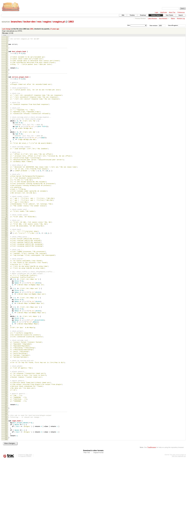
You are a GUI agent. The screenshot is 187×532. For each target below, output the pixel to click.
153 (6, 366)
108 (6, 267)
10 (6, 55)
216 (6, 502)
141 (6, 339)
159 (6, 380)
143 (6, 344)
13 (6, 62)
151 (6, 362)
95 (6, 239)
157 (6, 375)
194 (6, 456)
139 (6, 335)
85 (6, 217)
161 (6, 384)
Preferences (181, 12)
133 (6, 321)
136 (6, 328)
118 (6, 288)
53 (6, 147)
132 (6, 319)
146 (6, 351)
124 (6, 301)
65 (6, 173)
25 (6, 87)
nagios (47, 21)
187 (6, 440)
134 (6, 323)
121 (6, 295)
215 (6, 500)
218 (6, 507)
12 (6, 59)
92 (6, 233)
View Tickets (169, 15)
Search (180, 15)
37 (6, 112)
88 (6, 224)
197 (6, 462)
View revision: (154, 25)
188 (6, 442)
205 (6, 479)
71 (6, 186)
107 (6, 265)
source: (6, 21)
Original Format (98, 524)
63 (6, 169)
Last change (6, 29)
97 (6, 244)
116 (6, 284)
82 (6, 211)
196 (6, 460)
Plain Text (87, 524)
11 (6, 58)
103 (6, 256)
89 (6, 226)
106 (6, 262)
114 (6, 280)
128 (6, 310)
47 (6, 134)
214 (6, 498)
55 (6, 152)
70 (6, 185)
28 (6, 93)
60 (6, 163)
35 (6, 108)
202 (6, 473)
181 (6, 427)
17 (6, 71)
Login (156, 12)
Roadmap (143, 15)
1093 (31, 29)
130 (6, 314)
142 (6, 341)
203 (6, 475)
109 (6, 269)
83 (6, 213)
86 (6, 220)
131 (6, 317)
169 (6, 401)
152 (6, 364)
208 (6, 485)
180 (6, 425)
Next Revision (163, 18)
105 (6, 261)
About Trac (172, 12)
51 (6, 143)
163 (6, 388)
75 (6, 195)
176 (6, 417)
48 (6, 136)
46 (6, 132)
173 (6, 410)
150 (6, 360)
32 (6, 101)
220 (6, 511)
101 (6, 252)
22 (6, 81)
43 (6, 125)
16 (6, 69)
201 (6, 471)
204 (6, 477)
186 (6, 438)
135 (6, 326)
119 (6, 291)
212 (6, 493)
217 (6, 505)
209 (6, 487)
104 (6, 258)
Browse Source (155, 15)
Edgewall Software (25, 528)
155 (6, 371)
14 (6, 64)
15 (6, 66)
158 (6, 378)
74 (6, 193)
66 (6, 176)
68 (6, 180)
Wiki (123, 15)
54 (6, 150)
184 (6, 434)
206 (6, 481)
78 (6, 202)
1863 (71, 21)
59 (6, 161)
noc (39, 21)
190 (6, 447)
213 (6, 496)
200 (6, 469)
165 (6, 393)
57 (6, 156)
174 (6, 413)
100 (6, 250)
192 (6, 451)
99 (6, 248)
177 (6, 419)
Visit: (128, 25)
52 (6, 145)
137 (6, 330)
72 (6, 189)
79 (6, 204)
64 (6, 171)
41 (6, 121)
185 (6, 436)
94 (6, 237)
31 (6, 100)
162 (6, 386)
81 (6, 208)
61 (6, 165)
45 (6, 129)
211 (6, 491)
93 (6, 235)
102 (6, 254)
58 (6, 159)
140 (6, 337)
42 (6, 123)
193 (6, 454)
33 (6, 104)
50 (6, 141)
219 (6, 509)
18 (6, 72)
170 (6, 404)
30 (6, 97)
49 (6, 138)
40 (6, 118)
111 (6, 273)
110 (6, 271)
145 (6, 348)
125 (6, 304)
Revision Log (181, 18)
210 (6, 489)
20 (6, 77)
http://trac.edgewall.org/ (179, 528)
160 (6, 382)
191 (6, 449)
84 (6, 215)
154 (6, 369)
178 (6, 421)
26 (6, 89)
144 (6, 346)
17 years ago (54, 29)
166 (6, 395)
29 (6, 95)
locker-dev (29, 21)
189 (6, 444)
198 (6, 464)
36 (6, 111)
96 (6, 241)
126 (6, 306)
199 (6, 467)
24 (6, 85)
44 (6, 128)
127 (6, 308)
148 (6, 355)
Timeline (132, 15)
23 (6, 83)
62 (6, 167)
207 (6, 482)
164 (6, 391)
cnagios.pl (59, 21)
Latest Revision (152, 18)
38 (6, 114)
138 (6, 332)
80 (6, 206)
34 (6, 106)
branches (16, 21)
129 (6, 312)
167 (6, 397)
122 (6, 297)
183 (6, 431)
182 (6, 430)
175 (6, 415)
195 (6, 458)
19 (6, 75)
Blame (173, 18)
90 (6, 228)
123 (6, 299)
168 (6, 399)
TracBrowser (151, 519)
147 (6, 353)
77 (6, 199)
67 (6, 178)
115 (6, 282)
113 (6, 278)
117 (6, 286)
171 (6, 406)
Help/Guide (163, 12)
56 (6, 154)
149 (6, 357)
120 (6, 293)
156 (6, 373)
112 (6, 275)
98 (6, 245)
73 (6, 191)
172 (6, 408)
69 (6, 182)
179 (6, 423)
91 (6, 231)
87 (6, 222)
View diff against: (177, 25)
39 (6, 117)
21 (6, 79)
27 (6, 91)
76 (6, 197)
